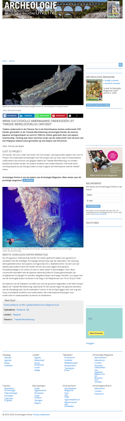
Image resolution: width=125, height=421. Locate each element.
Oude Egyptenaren (38, 389)
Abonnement (98, 357)
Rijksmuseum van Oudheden (68, 404)
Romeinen (38, 393)
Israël (37, 367)
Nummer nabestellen (98, 366)
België (37, 370)
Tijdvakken (67, 20)
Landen (37, 20)
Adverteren (98, 360)
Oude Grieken (38, 396)
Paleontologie (7, 393)
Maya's (37, 403)
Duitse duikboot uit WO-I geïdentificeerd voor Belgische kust (31, 305)
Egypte (37, 357)
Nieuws (12, 61)
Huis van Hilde (66, 395)
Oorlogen (7, 395)
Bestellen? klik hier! (98, 105)
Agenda (7, 360)
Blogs (7, 363)
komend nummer (112, 83)
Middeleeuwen (68, 363)
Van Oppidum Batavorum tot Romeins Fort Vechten (98, 376)
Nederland (38, 360)
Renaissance (68, 365)
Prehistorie (68, 357)
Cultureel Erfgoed (7, 399)
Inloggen (90, 343)
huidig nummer (112, 80)
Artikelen (7, 365)
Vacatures (115, 20)
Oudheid (68, 360)
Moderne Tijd (23, 309)
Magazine (84, 20)
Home (7, 20)
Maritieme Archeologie (7, 389)
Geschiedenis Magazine (68, 389)
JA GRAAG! (28, 180)
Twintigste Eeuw (68, 369)
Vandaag (22, 20)
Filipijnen (17, 314)
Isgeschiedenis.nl (68, 399)
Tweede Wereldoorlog (24, 319)
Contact (99, 20)
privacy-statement (100, 214)
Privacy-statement (41, 414)
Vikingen (38, 400)
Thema (51, 20)
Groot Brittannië (38, 364)
